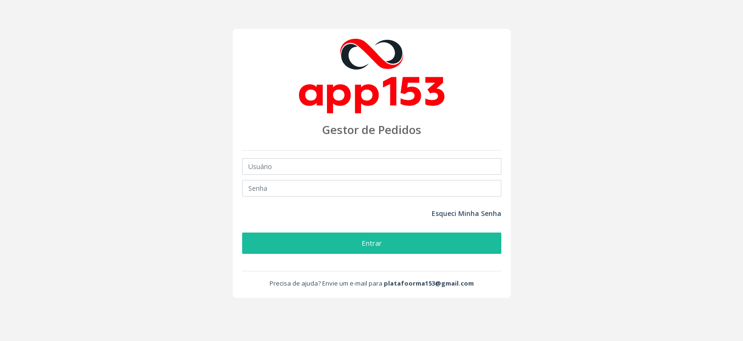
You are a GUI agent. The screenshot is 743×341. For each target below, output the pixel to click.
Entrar (372, 243)
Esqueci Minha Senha (466, 213)
